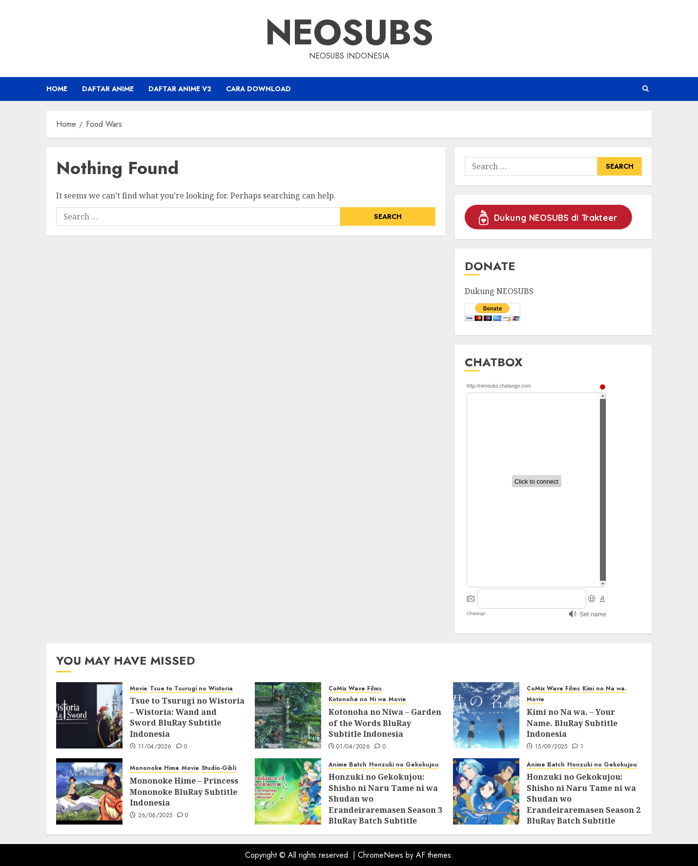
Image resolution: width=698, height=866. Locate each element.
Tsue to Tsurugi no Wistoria (191, 689)
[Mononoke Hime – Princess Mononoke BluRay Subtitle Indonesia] (89, 791)
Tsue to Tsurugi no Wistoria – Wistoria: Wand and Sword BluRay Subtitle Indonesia (187, 717)
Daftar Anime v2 (179, 89)
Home (56, 89)
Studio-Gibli (219, 768)
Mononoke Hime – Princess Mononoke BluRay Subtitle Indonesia (184, 791)
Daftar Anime (108, 89)
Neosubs (349, 32)
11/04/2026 (155, 747)
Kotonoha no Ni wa (357, 699)
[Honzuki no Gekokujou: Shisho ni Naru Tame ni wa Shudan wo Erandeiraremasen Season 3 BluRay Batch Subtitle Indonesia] (288, 791)
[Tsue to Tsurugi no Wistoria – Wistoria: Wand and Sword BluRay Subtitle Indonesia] (89, 715)
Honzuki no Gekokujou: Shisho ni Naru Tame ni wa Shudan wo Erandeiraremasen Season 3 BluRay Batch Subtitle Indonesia (385, 804)
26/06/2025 (155, 816)
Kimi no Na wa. (604, 689)
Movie (138, 689)
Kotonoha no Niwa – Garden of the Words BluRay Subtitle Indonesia (384, 723)
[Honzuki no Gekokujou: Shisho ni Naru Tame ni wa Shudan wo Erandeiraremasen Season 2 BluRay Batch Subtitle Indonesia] (486, 791)
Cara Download (258, 89)
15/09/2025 (551, 747)
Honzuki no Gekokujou (404, 765)
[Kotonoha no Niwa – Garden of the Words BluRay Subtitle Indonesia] (288, 715)
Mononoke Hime (154, 768)
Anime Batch (347, 765)
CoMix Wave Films (355, 689)
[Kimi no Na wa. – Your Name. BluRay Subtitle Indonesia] (486, 715)
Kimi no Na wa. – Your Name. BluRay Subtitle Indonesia (572, 723)
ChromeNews (380, 855)
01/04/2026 (353, 747)
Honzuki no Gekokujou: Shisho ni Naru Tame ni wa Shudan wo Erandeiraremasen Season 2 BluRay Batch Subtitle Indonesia (583, 804)
